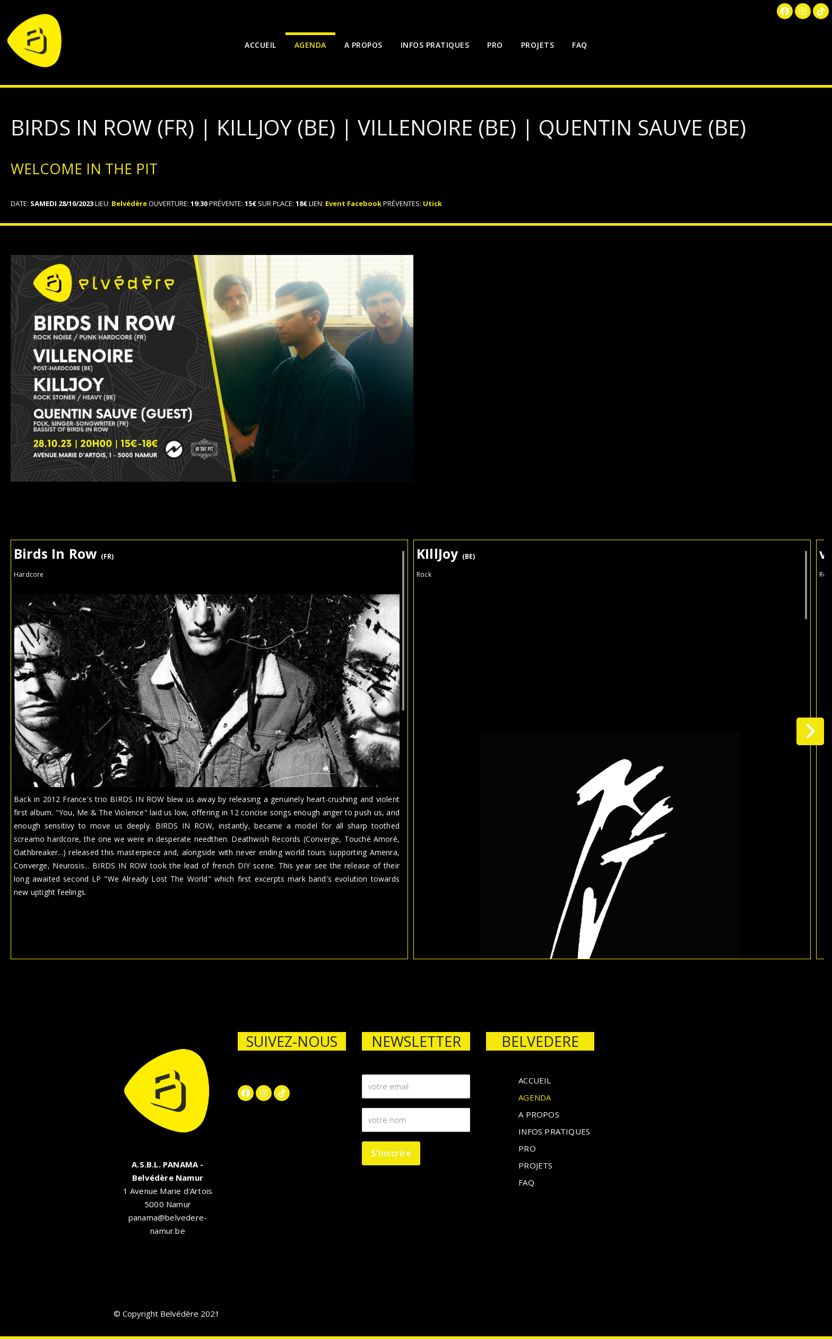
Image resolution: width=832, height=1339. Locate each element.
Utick (432, 203)
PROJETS (537, 45)
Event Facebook (353, 203)
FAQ (579, 45)
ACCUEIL (260, 45)
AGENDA (310, 45)
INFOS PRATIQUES (435, 45)
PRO (495, 45)
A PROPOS (363, 45)
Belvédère (129, 203)
